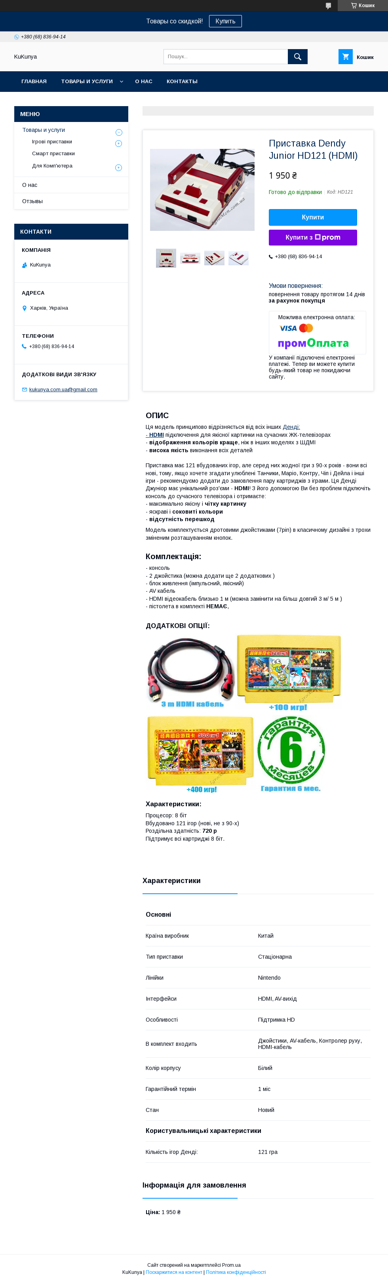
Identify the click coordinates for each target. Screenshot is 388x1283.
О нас (143, 81)
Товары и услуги (87, 81)
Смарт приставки (53, 153)
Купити (313, 217)
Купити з (312, 237)
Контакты (182, 81)
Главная (34, 81)
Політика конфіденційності (236, 1272)
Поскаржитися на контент (174, 1272)
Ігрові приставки (52, 142)
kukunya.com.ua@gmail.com (63, 389)
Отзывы (32, 201)
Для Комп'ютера (52, 166)
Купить (225, 21)
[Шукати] (298, 56)
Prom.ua (231, 1265)
